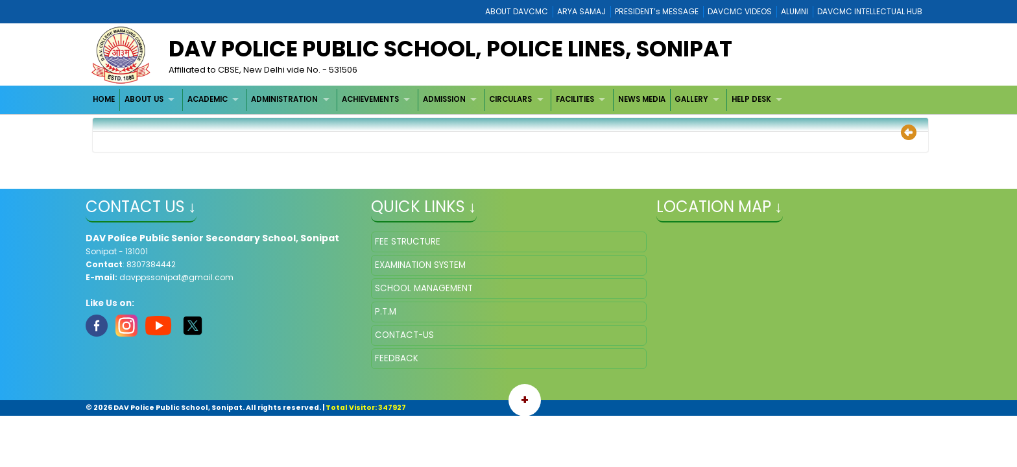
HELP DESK (751, 99)
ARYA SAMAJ (581, 11)
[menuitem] (105, 99)
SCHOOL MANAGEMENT (424, 288)
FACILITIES (575, 99)
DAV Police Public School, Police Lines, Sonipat (450, 48)
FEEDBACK (396, 358)
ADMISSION (444, 99)
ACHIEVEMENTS (370, 99)
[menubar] (439, 99)
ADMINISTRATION (284, 99)
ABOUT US (144, 99)
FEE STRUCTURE (407, 241)
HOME (104, 99)
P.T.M (385, 311)
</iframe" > (794, 296)
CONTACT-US (404, 335)
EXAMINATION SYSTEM (420, 265)
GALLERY (691, 99)
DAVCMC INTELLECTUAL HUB (869, 11)
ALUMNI (794, 11)
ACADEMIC (207, 99)
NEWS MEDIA (641, 99)
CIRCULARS (510, 99)
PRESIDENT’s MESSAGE (657, 11)
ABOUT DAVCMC (516, 11)
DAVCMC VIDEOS (740, 11)
